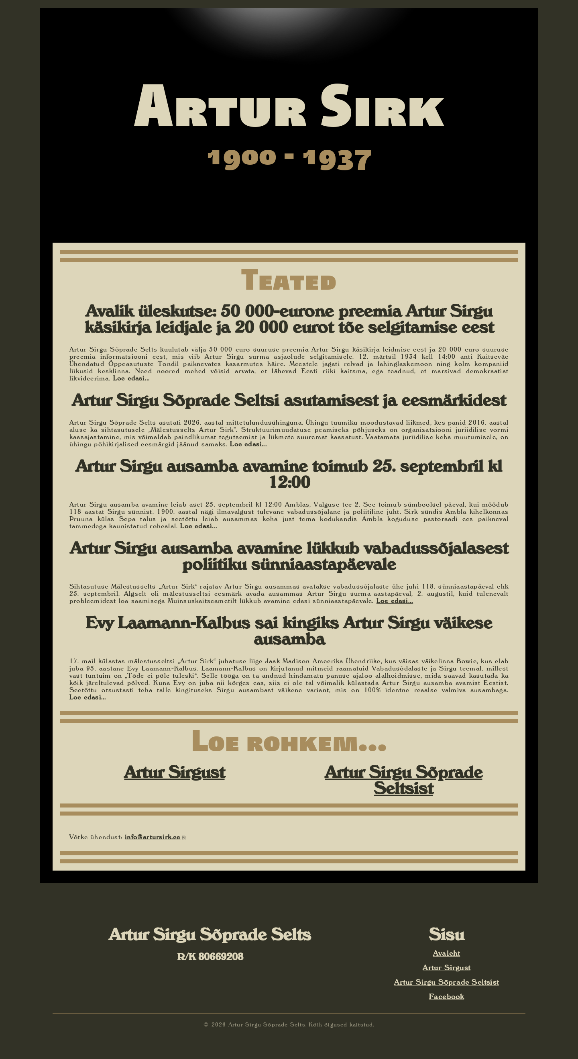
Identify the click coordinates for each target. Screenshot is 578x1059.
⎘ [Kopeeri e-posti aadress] (183, 837)
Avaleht (446, 953)
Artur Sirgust (174, 772)
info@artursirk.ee (152, 837)
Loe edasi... (131, 378)
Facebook (446, 996)
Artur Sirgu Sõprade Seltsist (403, 780)
